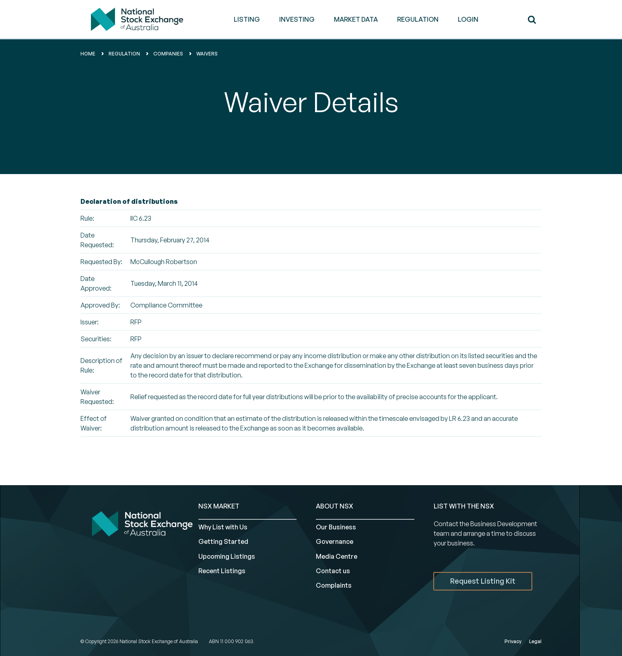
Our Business (336, 527)
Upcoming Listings (226, 556)
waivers (207, 54)
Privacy (513, 641)
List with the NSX (464, 506)
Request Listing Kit (482, 580)
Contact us (333, 571)
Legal (535, 641)
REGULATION (418, 19)
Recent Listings (221, 571)
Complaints (334, 585)
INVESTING (297, 19)
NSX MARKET (218, 506)
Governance (334, 541)
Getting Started (223, 541)
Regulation (124, 54)
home (87, 54)
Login (468, 19)
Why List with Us (222, 527)
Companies (168, 54)
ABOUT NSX (334, 506)
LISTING (247, 19)
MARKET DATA (356, 19)
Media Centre (336, 556)
